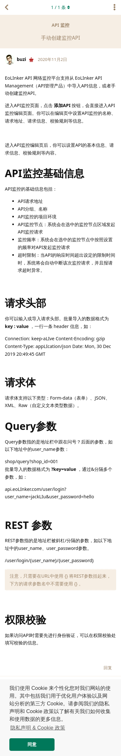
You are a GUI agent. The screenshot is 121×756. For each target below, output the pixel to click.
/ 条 (60, 7)
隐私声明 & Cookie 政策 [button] (37, 728)
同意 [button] (31, 744)
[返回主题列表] (6, 7)
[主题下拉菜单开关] (114, 7)
